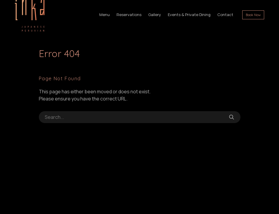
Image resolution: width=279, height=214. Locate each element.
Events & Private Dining (189, 14)
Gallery (154, 14)
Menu (104, 14)
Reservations (129, 14)
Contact (225, 14)
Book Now (253, 15)
